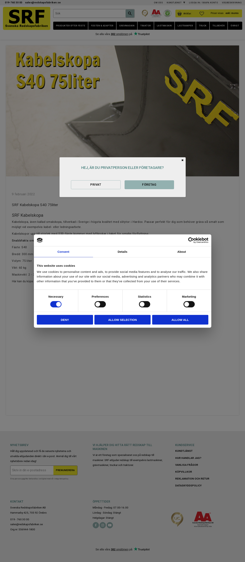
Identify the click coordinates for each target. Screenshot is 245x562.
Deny (65, 319)
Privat (95, 184)
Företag (149, 184)
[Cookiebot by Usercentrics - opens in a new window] (191, 240)
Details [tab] (122, 251)
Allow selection (122, 319)
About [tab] (181, 251)
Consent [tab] (63, 251)
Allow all (180, 319)
